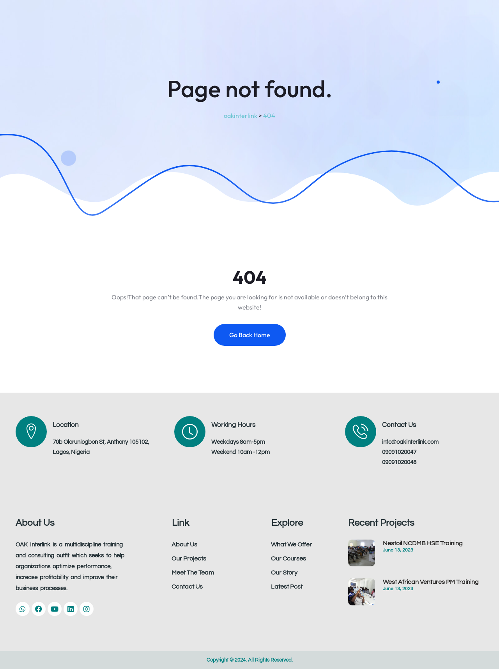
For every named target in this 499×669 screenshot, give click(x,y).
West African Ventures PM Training (431, 582)
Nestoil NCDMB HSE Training (423, 543)
